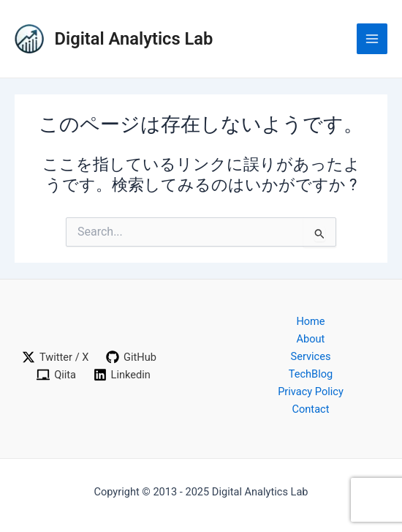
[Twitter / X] (55, 357)
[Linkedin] (122, 374)
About (311, 338)
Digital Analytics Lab (134, 39)
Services (311, 356)
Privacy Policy (311, 391)
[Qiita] (56, 374)
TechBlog (311, 374)
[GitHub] (131, 357)
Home (310, 321)
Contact (311, 409)
